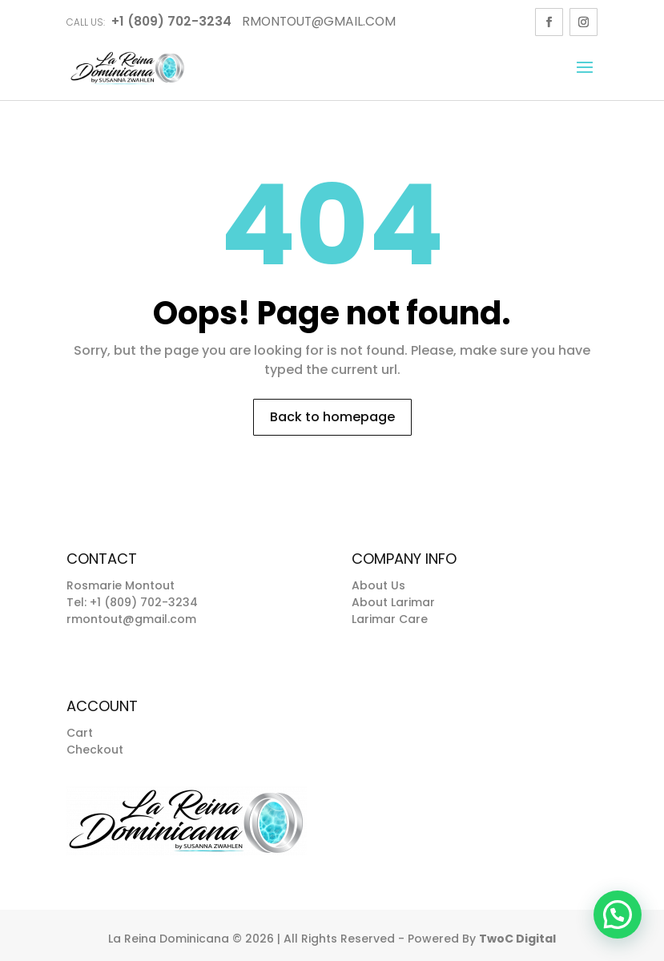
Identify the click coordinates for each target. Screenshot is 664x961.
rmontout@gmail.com (131, 619)
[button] (618, 915)
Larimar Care (390, 619)
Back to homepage (332, 417)
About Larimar (393, 602)
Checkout (94, 750)
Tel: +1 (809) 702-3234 (132, 602)
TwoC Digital (517, 939)
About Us (378, 585)
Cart (79, 733)
